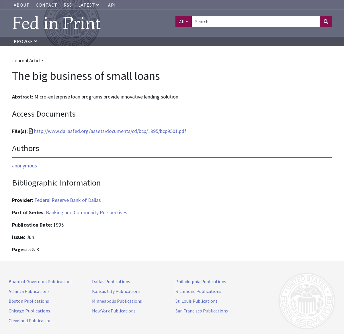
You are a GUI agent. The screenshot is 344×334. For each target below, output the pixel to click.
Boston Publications (29, 301)
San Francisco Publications (201, 311)
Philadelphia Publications (200, 281)
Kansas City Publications (116, 291)
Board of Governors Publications (41, 281)
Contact (46, 5)
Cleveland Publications (31, 320)
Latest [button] (89, 5)
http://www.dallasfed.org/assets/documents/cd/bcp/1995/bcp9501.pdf (110, 131)
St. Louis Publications (196, 301)
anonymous (24, 165)
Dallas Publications (111, 281)
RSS (68, 5)
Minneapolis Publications (117, 301)
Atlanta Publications (29, 291)
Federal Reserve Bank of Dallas (67, 200)
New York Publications (114, 311)
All (182, 21)
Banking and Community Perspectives (86, 212)
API (112, 5)
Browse (25, 41)
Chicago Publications (29, 311)
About (22, 5)
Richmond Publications (198, 291)
